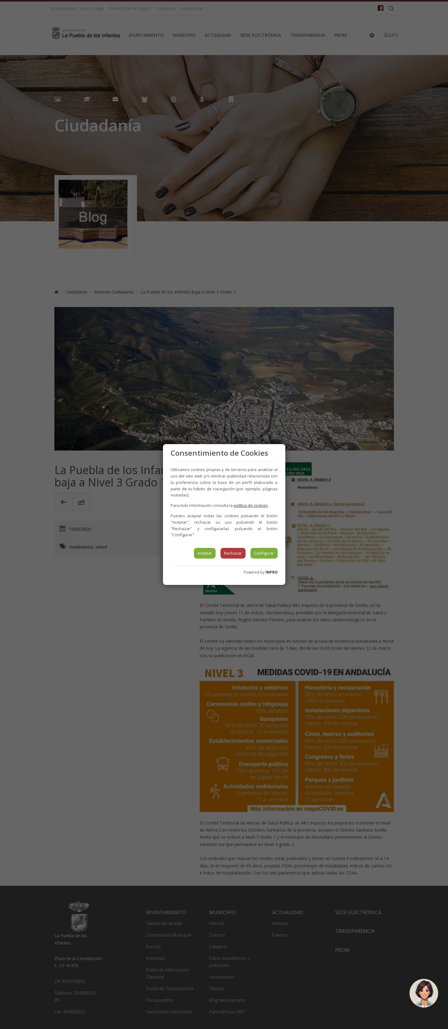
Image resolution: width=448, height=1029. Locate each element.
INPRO (271, 572)
